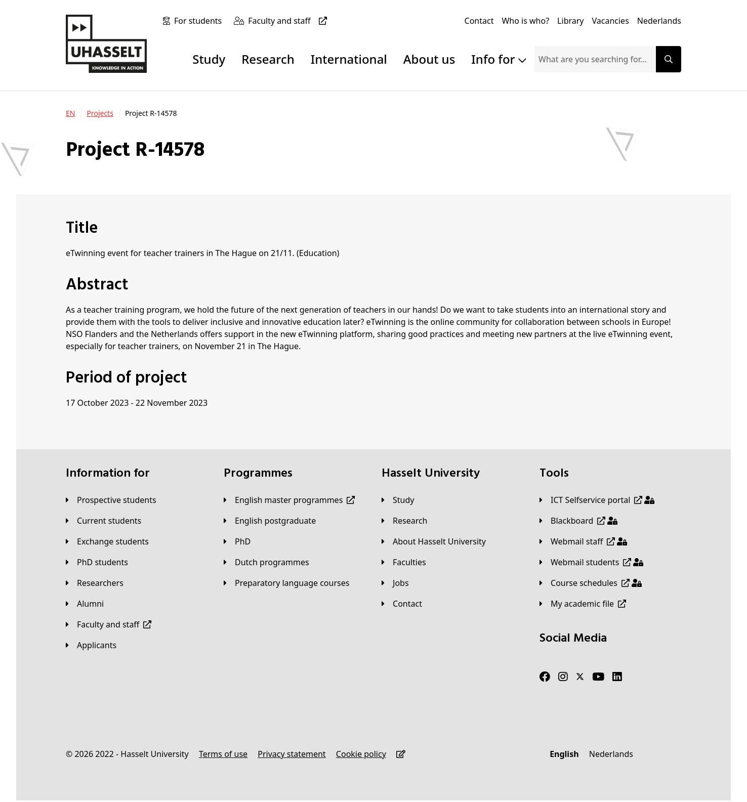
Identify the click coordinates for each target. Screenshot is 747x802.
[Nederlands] (659, 21)
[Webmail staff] (583, 541)
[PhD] (237, 541)
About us (429, 59)
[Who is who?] (525, 21)
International (349, 59)
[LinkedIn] (617, 677)
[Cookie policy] (361, 754)
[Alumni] (85, 604)
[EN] (70, 113)
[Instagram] (563, 677)
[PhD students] (97, 562)
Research (268, 59)
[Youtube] (598, 677)
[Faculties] (404, 562)
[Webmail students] (591, 562)
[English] (564, 754)
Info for (498, 59)
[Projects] (100, 113)
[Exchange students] (107, 541)
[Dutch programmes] (266, 562)
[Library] (570, 21)
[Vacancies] (610, 21)
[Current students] (103, 521)
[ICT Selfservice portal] (597, 500)
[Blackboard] (578, 521)
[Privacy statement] (291, 754)
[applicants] (91, 645)
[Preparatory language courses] (286, 583)
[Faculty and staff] (289, 21)
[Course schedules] (591, 583)
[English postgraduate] (270, 521)
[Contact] (479, 21)
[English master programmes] (289, 500)
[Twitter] (580, 677)
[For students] (200, 21)
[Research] (405, 521)
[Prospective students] (111, 500)
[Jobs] (395, 583)
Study (208, 59)
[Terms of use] (223, 754)
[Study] (398, 500)
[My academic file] (583, 604)
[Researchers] (94, 583)
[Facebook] (545, 677)
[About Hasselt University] (434, 541)
